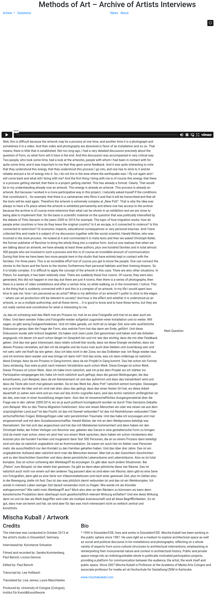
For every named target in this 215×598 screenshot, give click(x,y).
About (124, 13)
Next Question (174, 331)
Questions (24, 13)
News (114, 13)
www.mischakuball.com (97, 577)
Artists (8, 13)
